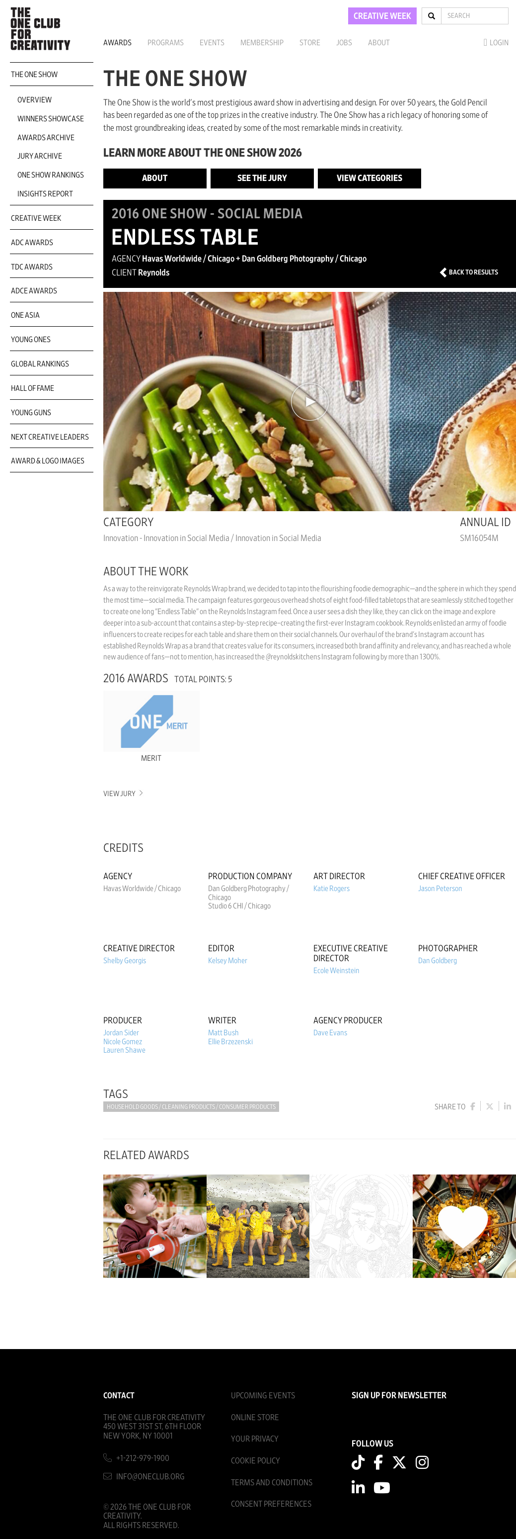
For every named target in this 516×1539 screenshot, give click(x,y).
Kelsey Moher (227, 961)
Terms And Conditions (271, 1481)
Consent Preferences (271, 1503)
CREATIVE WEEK (382, 16)
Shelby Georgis (124, 961)
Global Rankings (40, 364)
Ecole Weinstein (336, 971)
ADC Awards (32, 243)
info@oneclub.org (150, 1475)
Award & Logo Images (47, 461)
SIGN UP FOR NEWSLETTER (399, 1394)
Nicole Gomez (122, 1042)
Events (212, 43)
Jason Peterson (440, 889)
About (379, 43)
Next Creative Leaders (50, 437)
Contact (119, 1394)
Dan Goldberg (437, 961)
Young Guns (31, 413)
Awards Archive (45, 138)
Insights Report (45, 194)
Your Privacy (255, 1438)
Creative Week (36, 218)
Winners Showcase (50, 119)
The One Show (34, 75)
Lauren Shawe (124, 1050)
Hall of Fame (32, 388)
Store (309, 43)
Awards (117, 43)
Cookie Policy (255, 1459)
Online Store (255, 1416)
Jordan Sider (121, 1033)
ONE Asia (25, 315)
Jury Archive (39, 156)
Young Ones (31, 340)
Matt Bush (223, 1033)
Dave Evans (330, 1033)
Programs (165, 43)
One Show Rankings (50, 175)
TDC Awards (32, 267)
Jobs (344, 43)
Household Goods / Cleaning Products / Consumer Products (191, 1107)
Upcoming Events (263, 1394)
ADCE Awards (34, 291)
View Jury (122, 794)
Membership (262, 43)
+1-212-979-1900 (142, 1456)
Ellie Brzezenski (230, 1042)
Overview (34, 100)
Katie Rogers (331, 889)
